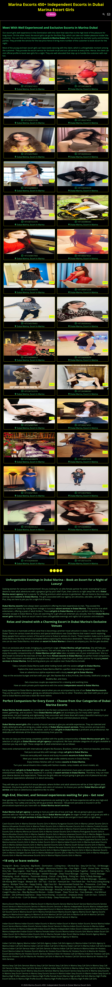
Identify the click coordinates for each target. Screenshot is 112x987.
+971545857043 (31, 255)
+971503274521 (31, 86)
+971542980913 (31, 188)
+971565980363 (84, 222)
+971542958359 (84, 188)
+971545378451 (31, 154)
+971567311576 (31, 222)
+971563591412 (84, 154)
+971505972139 (31, 120)
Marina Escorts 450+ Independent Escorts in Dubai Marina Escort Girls (56, 7)
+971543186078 (84, 86)
